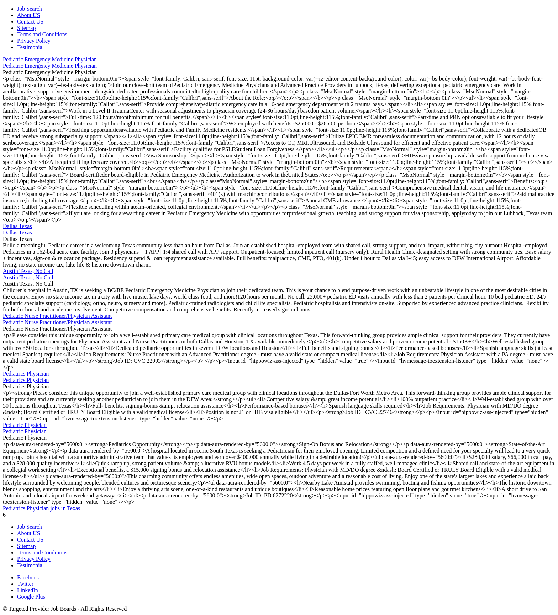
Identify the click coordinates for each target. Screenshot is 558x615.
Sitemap (26, 28)
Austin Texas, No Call (28, 271)
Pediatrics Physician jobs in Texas (41, 508)
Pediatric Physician (25, 425)
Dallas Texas (17, 226)
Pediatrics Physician (26, 374)
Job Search (29, 9)
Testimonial (30, 47)
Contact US (30, 22)
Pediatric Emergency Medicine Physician (50, 59)
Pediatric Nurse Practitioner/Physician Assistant (57, 316)
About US (28, 15)
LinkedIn (27, 590)
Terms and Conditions (42, 34)
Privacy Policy (34, 41)
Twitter (25, 584)
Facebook (28, 577)
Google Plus (31, 597)
